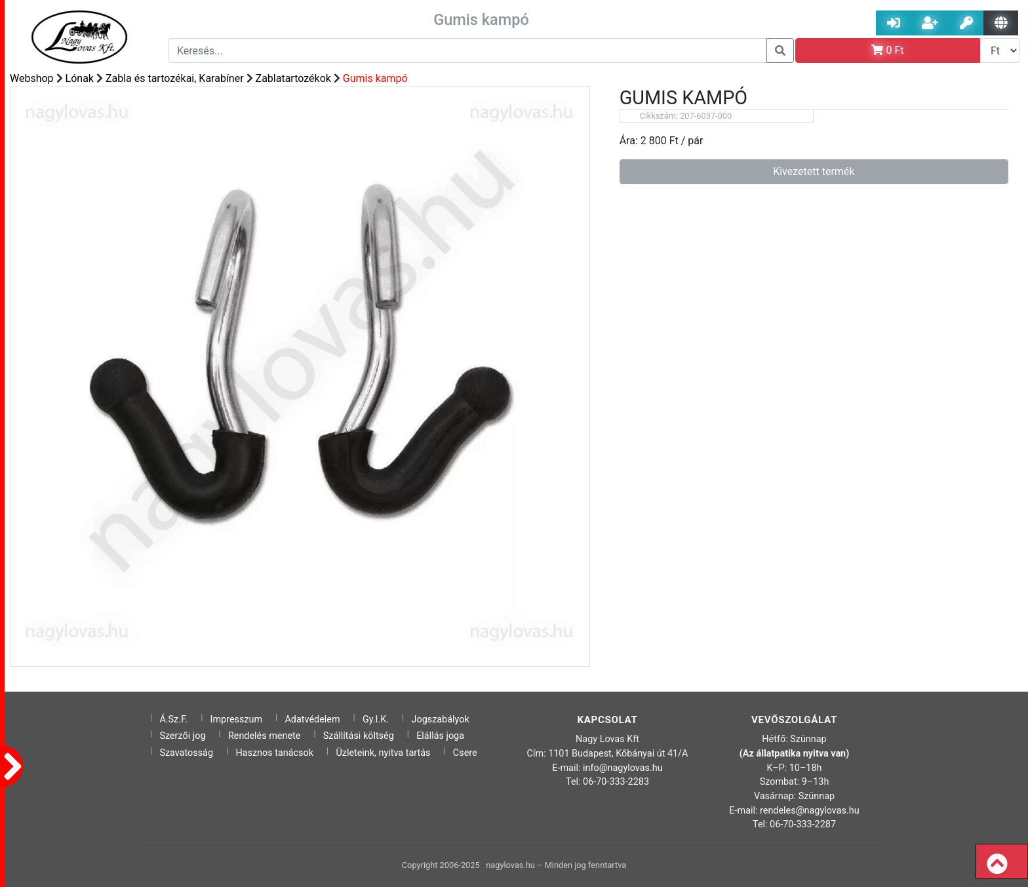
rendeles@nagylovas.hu (810, 810)
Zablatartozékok (293, 78)
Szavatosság (186, 753)
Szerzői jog (182, 735)
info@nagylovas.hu (623, 768)
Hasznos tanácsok (274, 753)
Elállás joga (440, 735)
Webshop (32, 78)
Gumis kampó (375, 78)
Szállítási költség (358, 735)
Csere (465, 753)
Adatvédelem (312, 719)
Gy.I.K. (376, 719)
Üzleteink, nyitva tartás (383, 753)
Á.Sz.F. (173, 719)
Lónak (80, 78)
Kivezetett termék (813, 171)
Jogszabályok (440, 719)
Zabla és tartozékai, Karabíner (175, 78)
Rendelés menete (264, 735)
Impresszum (236, 719)
